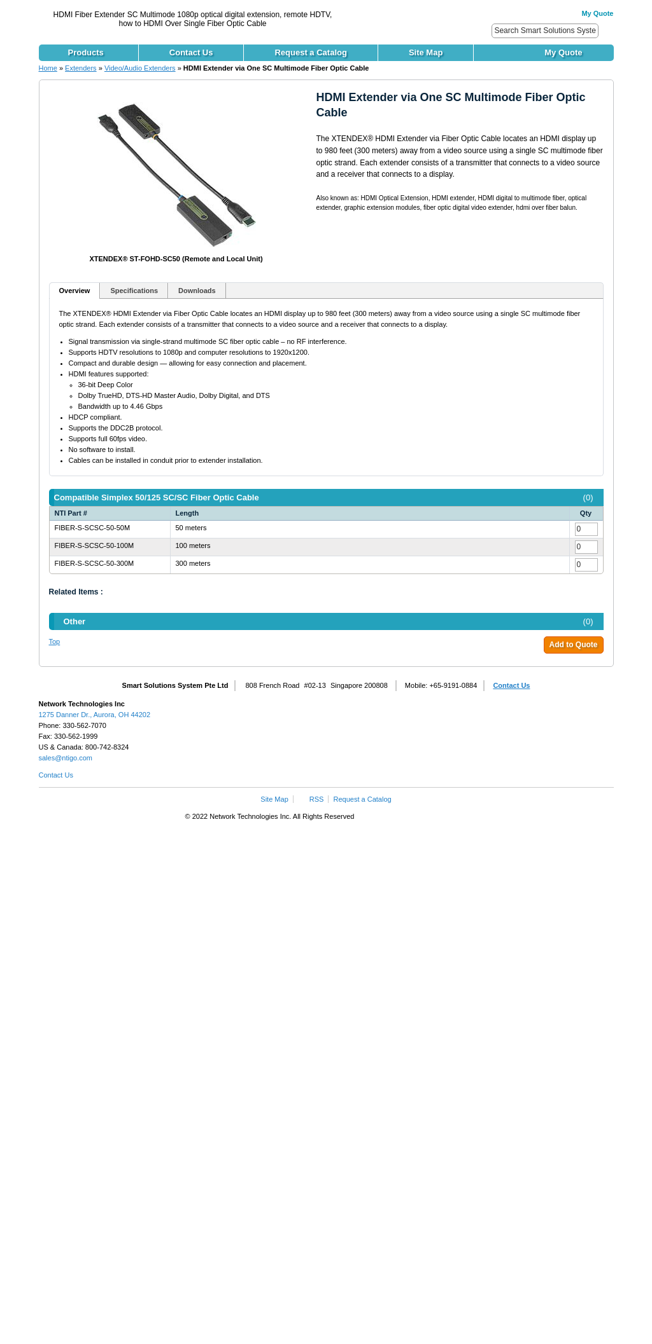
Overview (74, 290)
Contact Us (511, 685)
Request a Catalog (363, 799)
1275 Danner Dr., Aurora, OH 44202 (95, 714)
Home (48, 68)
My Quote (597, 13)
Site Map (274, 799)
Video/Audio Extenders (140, 68)
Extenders (81, 68)
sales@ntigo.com (66, 758)
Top (54, 641)
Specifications (134, 290)
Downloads (197, 290)
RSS (316, 799)
